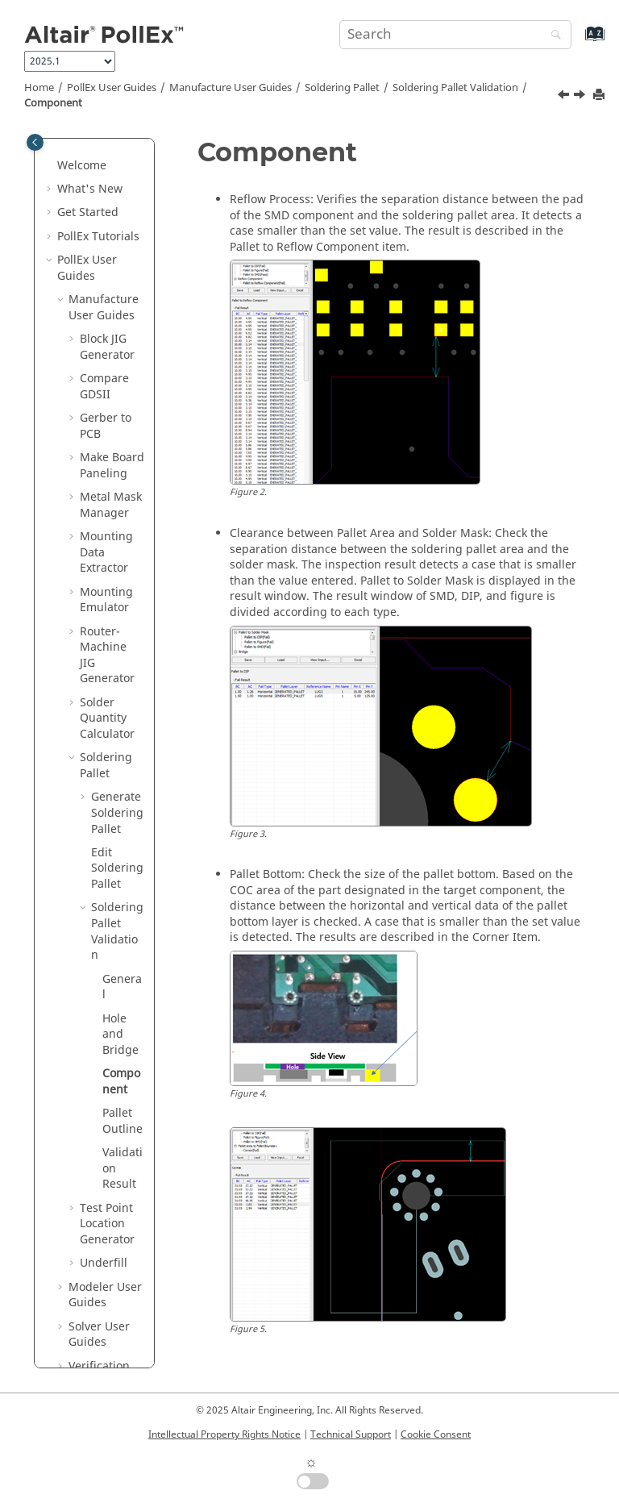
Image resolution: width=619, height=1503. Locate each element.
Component (53, 103)
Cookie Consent (436, 1434)
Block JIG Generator (107, 207)
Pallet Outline (122, 981)
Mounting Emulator (106, 460)
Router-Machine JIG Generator (107, 516)
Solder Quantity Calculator (107, 579)
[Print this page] (600, 95)
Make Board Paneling (112, 326)
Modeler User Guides (105, 1155)
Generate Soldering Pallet (117, 673)
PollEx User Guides (111, 88)
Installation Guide (87, 1321)
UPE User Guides (93, 1274)
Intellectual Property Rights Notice (224, 1434)
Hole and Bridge (120, 895)
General (122, 847)
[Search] (552, 36)
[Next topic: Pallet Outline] (581, 96)
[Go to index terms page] (577, 41)
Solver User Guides (99, 1195)
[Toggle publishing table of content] (35, 142)
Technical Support (350, 1434)
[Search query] (455, 34)
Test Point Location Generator (107, 1084)
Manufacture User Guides (230, 88)
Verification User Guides (102, 1234)
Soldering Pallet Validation (455, 88)
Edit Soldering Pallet (117, 729)
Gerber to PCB (105, 286)
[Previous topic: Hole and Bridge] (565, 96)
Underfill (103, 1123)
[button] (62, 160)
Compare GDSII (104, 247)
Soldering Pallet (342, 88)
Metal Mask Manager (111, 365)
